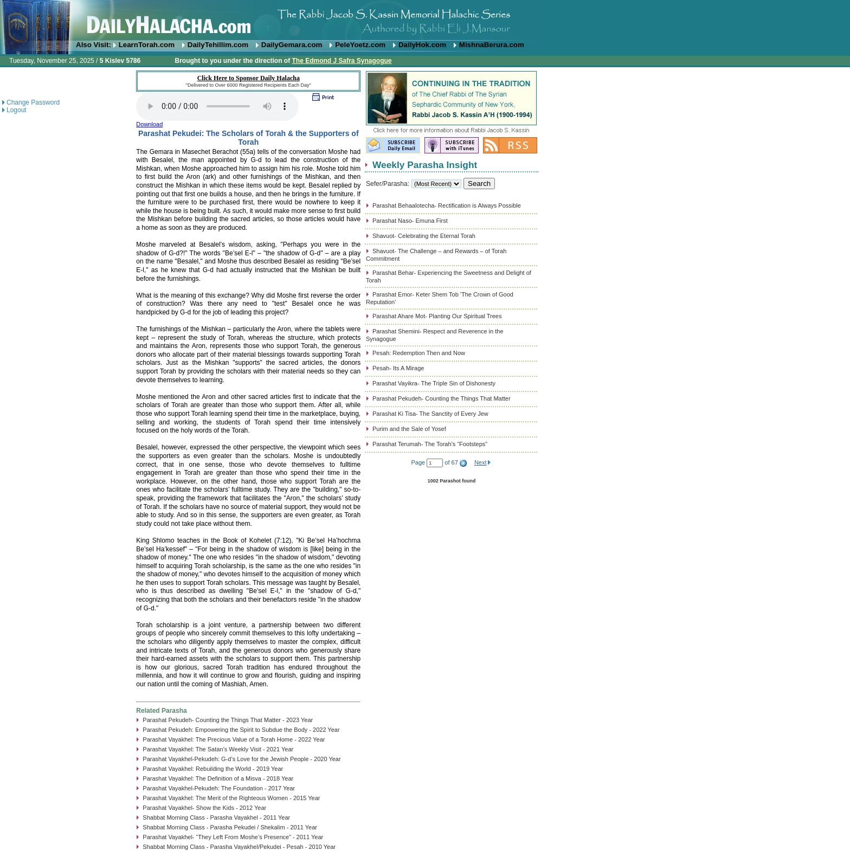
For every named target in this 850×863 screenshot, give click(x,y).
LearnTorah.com (147, 45)
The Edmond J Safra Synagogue (341, 61)
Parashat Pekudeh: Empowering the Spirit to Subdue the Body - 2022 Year (241, 729)
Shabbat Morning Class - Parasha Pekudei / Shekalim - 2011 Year (230, 827)
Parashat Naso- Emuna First (410, 220)
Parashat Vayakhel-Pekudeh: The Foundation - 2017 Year (219, 788)
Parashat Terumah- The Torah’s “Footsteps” (429, 444)
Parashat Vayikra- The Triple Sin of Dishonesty (433, 383)
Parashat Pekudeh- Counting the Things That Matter (441, 398)
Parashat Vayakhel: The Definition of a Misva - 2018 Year (218, 778)
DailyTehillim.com (218, 45)
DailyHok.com (422, 45)
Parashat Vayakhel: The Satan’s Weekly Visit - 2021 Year (218, 749)
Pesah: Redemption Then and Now (418, 353)
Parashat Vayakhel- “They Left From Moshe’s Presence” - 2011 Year (233, 837)
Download (149, 124)
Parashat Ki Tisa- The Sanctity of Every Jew (430, 413)
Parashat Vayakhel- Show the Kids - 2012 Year (204, 807)
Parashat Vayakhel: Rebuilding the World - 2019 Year (213, 768)
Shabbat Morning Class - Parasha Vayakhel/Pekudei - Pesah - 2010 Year (239, 846)
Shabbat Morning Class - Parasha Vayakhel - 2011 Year (216, 817)
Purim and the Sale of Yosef (409, 429)
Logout (17, 110)
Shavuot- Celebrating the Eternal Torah (423, 236)
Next (480, 462)
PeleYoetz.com (360, 45)
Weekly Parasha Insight (424, 164)
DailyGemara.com (292, 45)
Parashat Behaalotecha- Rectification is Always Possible (446, 205)
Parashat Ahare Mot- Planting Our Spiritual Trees (436, 316)
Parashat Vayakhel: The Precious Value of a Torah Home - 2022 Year (234, 739)
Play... (217, 106)
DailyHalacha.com (425, 20)
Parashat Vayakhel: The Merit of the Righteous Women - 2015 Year (231, 798)
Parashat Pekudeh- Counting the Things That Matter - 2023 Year (228, 720)
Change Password (33, 102)
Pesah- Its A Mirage (398, 368)
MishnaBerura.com (491, 45)
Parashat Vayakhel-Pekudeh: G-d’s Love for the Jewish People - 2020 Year (241, 759)
